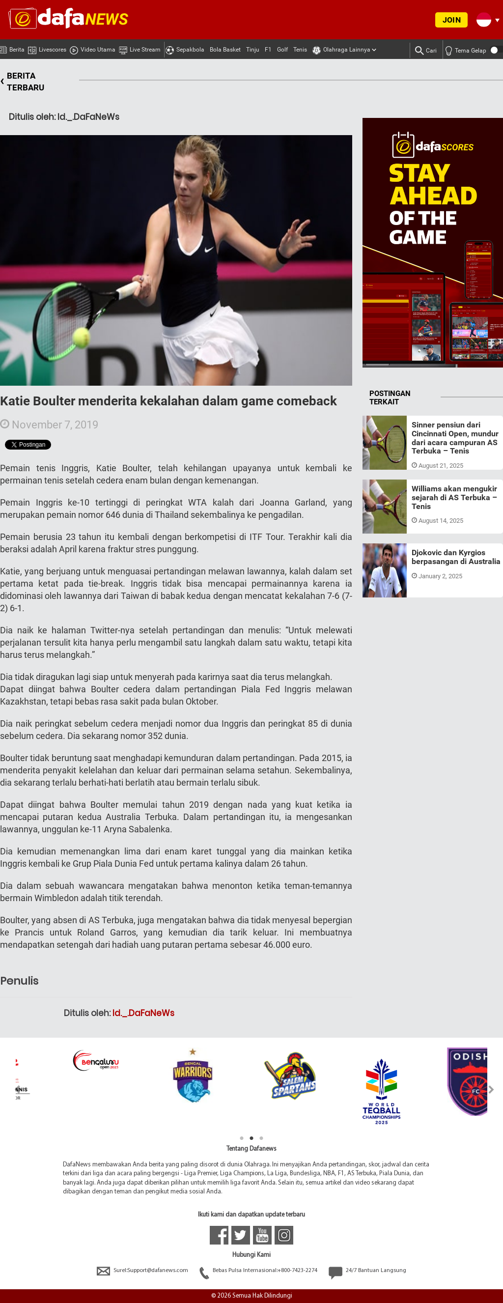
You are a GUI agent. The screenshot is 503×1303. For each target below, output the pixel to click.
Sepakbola (185, 48)
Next (491, 1089)
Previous (11, 1089)
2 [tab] (251, 1138)
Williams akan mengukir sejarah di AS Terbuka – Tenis (454, 497)
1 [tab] (242, 1138)
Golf (282, 49)
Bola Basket (225, 49)
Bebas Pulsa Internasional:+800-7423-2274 (259, 1271)
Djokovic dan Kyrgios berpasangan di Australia (456, 557)
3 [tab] (261, 1138)
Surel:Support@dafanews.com (143, 1271)
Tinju (252, 49)
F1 (268, 49)
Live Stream (140, 48)
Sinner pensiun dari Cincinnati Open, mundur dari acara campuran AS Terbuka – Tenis (455, 437)
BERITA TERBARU (22, 82)
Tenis (300, 49)
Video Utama (92, 48)
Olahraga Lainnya (341, 48)
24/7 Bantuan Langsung (367, 1271)
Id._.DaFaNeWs (143, 1013)
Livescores (47, 48)
